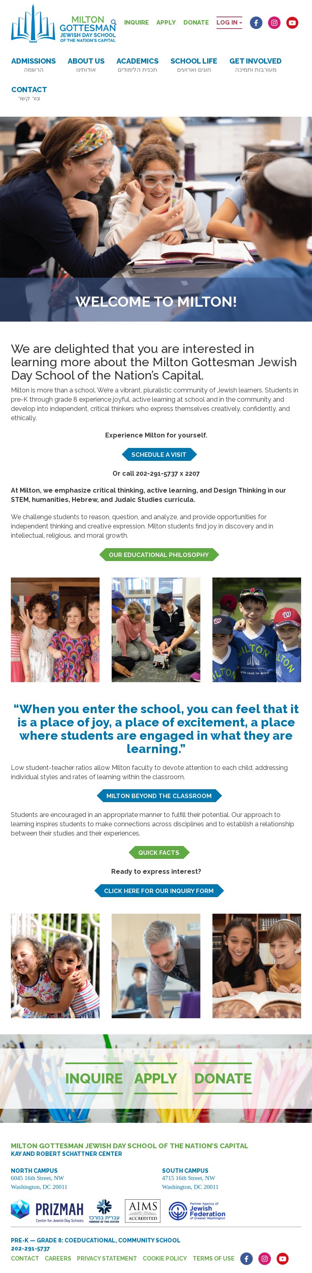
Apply (166, 22)
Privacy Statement (107, 1258)
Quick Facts (158, 852)
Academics (137, 65)
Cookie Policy (165, 1258)
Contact (29, 93)
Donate (196, 22)
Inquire (136, 22)
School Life (194, 65)
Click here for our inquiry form (159, 891)
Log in (229, 22)
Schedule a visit (159, 454)
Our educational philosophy (159, 555)
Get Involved (255, 65)
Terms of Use (214, 1258)
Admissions (33, 65)
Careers (58, 1258)
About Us (86, 65)
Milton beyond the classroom (159, 796)
